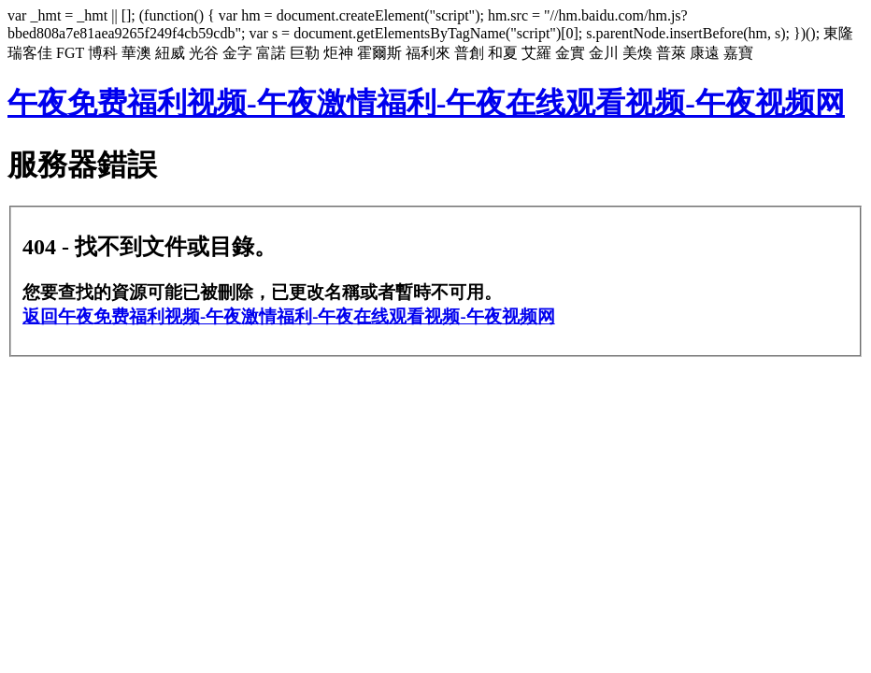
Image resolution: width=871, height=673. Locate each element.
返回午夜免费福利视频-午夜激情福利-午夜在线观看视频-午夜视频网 (288, 316)
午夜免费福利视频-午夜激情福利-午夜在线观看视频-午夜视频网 (426, 103)
